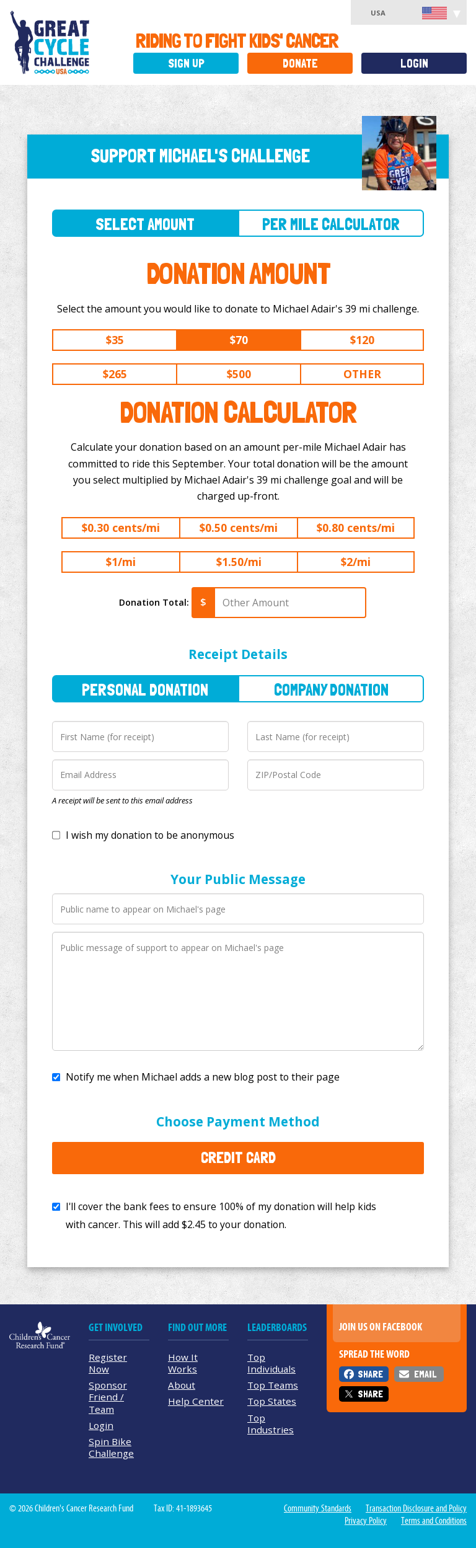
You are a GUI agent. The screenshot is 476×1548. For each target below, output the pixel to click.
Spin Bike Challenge (111, 1447)
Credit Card (238, 1157)
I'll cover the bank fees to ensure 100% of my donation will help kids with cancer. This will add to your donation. (221, 1215)
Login (414, 63)
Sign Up (186, 63)
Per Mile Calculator (331, 224)
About (181, 1385)
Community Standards (317, 1508)
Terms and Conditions (434, 1520)
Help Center (196, 1401)
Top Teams (272, 1385)
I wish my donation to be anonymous (150, 835)
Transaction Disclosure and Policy (416, 1508)
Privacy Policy (366, 1520)
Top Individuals (271, 1363)
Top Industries (270, 1424)
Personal (145, 689)
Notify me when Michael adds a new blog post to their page (203, 1077)
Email (425, 1374)
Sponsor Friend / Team (108, 1397)
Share (370, 1374)
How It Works (183, 1363)
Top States (271, 1401)
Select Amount (145, 224)
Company (331, 689)
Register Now (108, 1363)
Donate (300, 63)
